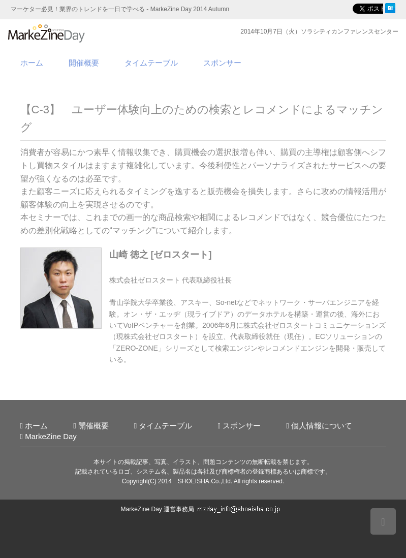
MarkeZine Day (51, 436)
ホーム (31, 62)
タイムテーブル (151, 62)
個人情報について (321, 425)
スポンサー (222, 62)
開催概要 (84, 62)
